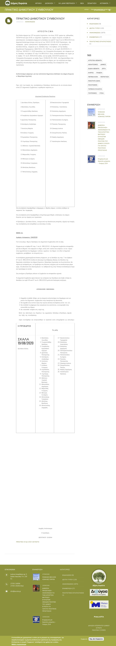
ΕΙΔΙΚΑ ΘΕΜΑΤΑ (93, 68)
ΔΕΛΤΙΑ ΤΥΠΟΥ (95, 28)
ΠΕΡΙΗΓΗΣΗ (104, 77)
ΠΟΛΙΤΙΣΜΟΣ (92, 85)
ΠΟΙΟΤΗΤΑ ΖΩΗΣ (94, 81)
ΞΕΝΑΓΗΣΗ (90, 3)
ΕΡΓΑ (104, 68)
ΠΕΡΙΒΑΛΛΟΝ (93, 77)
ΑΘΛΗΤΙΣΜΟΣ (93, 64)
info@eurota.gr (15, 591)
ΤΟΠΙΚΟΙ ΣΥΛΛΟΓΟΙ (95, 89)
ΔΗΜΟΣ (103, 64)
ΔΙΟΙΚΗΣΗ (45, 3)
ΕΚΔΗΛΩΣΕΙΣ (94, 24)
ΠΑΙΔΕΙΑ (99, 73)
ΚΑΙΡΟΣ (91, 73)
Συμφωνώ (84, 639)
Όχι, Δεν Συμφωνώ (96, 639)
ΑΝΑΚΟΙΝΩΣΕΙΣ (30, 22)
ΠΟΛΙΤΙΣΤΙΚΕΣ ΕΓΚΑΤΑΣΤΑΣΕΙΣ (100, 41)
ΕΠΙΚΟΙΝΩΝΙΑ (99, 10)
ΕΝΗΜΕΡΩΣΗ (94, 37)
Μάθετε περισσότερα (19, 645)
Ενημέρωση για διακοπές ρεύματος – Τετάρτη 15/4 (105, 161)
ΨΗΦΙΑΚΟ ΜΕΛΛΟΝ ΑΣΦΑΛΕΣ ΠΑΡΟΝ (105, 114)
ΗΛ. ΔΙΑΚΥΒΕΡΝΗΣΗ (64, 3)
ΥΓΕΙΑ (101, 93)
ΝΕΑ (80, 3)
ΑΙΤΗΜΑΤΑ (104, 3)
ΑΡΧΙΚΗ (34, 3)
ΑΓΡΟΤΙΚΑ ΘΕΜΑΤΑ (95, 60)
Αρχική (87, 9)
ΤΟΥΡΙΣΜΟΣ (92, 93)
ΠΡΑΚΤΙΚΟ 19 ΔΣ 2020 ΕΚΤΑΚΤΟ (27, 542)
